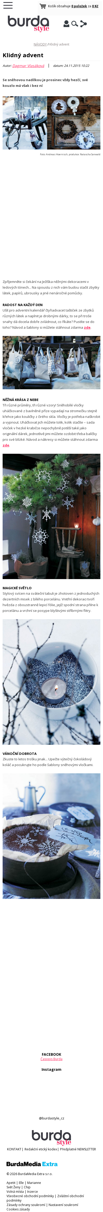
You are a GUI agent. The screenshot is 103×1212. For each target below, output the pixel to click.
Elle (21, 1183)
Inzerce (32, 1191)
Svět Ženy (13, 1187)
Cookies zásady (18, 1209)
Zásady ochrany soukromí (26, 1205)
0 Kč (95, 6)
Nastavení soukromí (63, 1205)
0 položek (79, 6)
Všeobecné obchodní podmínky (30, 1196)
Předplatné (68, 1149)
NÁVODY (40, 44)
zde (6, 445)
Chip (27, 1187)
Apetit (11, 1183)
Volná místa (15, 1191)
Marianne (34, 1183)
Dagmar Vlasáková (28, 65)
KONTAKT (14, 1149)
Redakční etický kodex (41, 1149)
